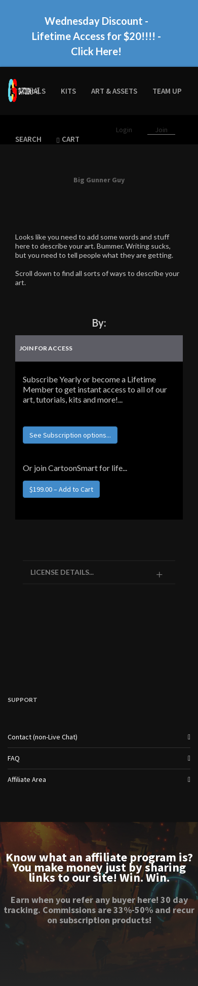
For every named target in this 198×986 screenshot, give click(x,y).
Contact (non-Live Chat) (42, 736)
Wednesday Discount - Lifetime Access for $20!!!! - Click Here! (96, 36)
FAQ (14, 758)
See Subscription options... (70, 435)
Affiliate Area (27, 779)
